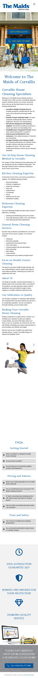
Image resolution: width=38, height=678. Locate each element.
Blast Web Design (29, 675)
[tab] (19, 455)
